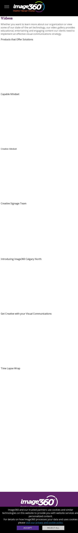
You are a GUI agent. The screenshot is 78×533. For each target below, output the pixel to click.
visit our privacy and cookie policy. (44, 522)
